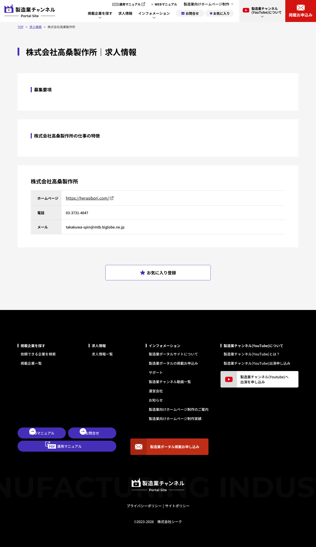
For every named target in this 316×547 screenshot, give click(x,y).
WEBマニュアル (41, 433)
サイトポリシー (177, 505)
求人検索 (35, 27)
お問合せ (92, 433)
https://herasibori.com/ (87, 198)
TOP (20, 27)
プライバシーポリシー (144, 505)
